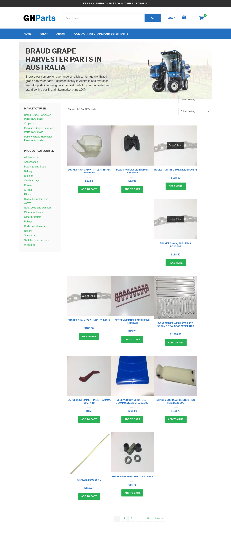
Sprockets (29, 236)
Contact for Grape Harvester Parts (102, 34)
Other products (32, 218)
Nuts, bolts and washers (37, 208)
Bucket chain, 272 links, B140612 (89, 321)
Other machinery (33, 213)
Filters (27, 195)
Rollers (28, 231)
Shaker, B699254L (89, 480)
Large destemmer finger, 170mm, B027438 (89, 402)
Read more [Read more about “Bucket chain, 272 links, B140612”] (89, 337)
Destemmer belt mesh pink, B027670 (132, 322)
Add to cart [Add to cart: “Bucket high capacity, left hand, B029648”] (89, 190)
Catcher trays (31, 181)
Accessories (31, 163)
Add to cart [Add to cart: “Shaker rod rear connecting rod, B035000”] (175, 420)
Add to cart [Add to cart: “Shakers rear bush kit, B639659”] (132, 494)
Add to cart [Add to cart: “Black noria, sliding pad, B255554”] (132, 190)
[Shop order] (195, 100)
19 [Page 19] (148, 519)
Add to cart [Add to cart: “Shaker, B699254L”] (89, 497)
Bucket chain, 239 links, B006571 (175, 170)
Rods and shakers (34, 227)
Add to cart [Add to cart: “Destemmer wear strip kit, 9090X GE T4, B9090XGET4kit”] (175, 343)
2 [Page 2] (124, 519)
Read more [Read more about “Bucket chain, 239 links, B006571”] (176, 187)
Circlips (28, 190)
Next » (159, 519)
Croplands (30, 124)
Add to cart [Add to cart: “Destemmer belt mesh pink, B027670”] (132, 340)
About (61, 34)
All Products (31, 158)
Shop (44, 34)
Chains (28, 186)
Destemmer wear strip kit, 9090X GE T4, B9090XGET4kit (175, 325)
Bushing (28, 176)
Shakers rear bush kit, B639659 (132, 477)
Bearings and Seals (35, 167)
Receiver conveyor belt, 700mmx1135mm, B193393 (132, 402)
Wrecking (29, 245)
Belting (28, 172)
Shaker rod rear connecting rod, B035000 (175, 402)
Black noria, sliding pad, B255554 (132, 172)
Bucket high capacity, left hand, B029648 (89, 172)
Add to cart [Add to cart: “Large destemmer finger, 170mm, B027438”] (89, 420)
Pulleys (28, 222)
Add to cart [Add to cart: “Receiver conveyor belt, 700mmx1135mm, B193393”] (132, 420)
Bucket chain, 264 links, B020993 (176, 246)
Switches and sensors (36, 241)
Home (28, 34)
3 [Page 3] (131, 519)
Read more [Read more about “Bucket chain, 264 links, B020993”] (176, 263)
